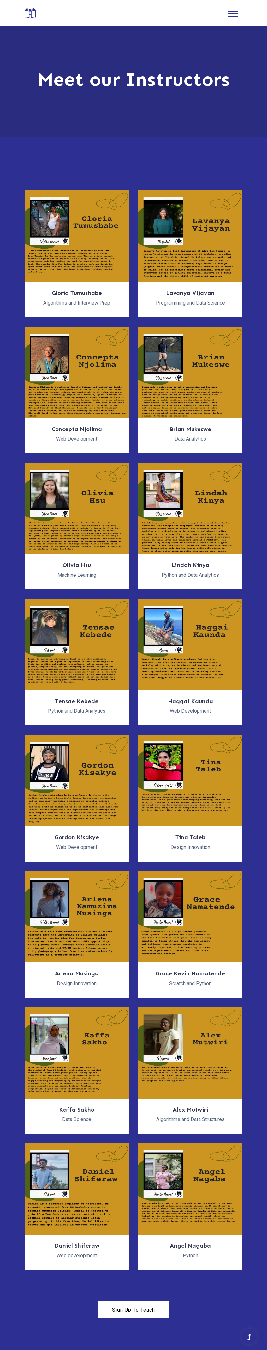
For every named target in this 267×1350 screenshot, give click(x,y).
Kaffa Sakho (77, 1109)
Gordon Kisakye (76, 837)
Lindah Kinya (190, 565)
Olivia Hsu (77, 565)
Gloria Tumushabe (76, 292)
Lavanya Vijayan (190, 292)
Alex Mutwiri (190, 1109)
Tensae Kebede (77, 701)
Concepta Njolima (76, 429)
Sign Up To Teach (133, 1310)
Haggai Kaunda (190, 701)
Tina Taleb (190, 837)
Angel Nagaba (190, 1245)
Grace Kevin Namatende (190, 973)
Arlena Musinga (77, 973)
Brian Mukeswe (190, 429)
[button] (232, 12)
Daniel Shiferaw (77, 1245)
